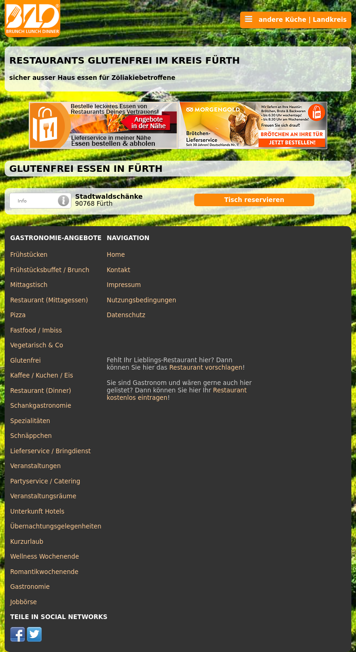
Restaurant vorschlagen (205, 367)
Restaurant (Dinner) (40, 390)
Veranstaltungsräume (43, 496)
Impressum (124, 284)
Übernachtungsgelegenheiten (56, 526)
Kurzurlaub (26, 541)
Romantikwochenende (44, 571)
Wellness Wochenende (44, 556)
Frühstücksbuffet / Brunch (49, 270)
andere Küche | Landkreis (296, 19)
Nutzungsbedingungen (141, 300)
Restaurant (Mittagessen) (49, 300)
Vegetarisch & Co (36, 345)
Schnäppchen (31, 435)
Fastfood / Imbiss (36, 330)
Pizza (17, 315)
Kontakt (118, 270)
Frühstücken (29, 254)
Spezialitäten (30, 420)
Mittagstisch (29, 284)
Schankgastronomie (40, 405)
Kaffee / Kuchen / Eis (41, 375)
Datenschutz (126, 315)
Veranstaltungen (35, 466)
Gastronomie (30, 586)
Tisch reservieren (254, 199)
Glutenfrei (25, 360)
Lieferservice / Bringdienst (50, 451)
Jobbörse (23, 602)
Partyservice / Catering (45, 481)
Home (116, 254)
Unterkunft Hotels (37, 511)
